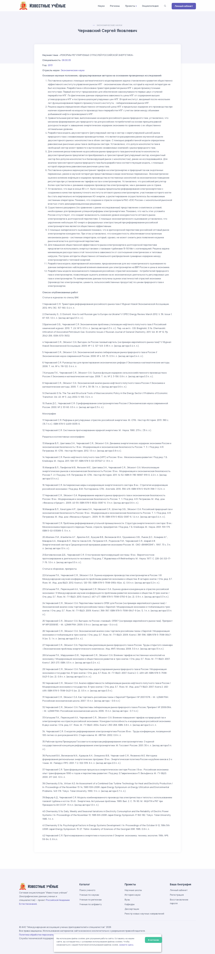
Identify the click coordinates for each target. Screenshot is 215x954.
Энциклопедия (150, 5)
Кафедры (130, 904)
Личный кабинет (184, 6)
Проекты (130, 5)
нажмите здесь (126, 945)
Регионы (115, 5)
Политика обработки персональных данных (43, 934)
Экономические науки (109, 25)
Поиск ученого (87, 890)
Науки (101, 5)
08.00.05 (66, 60)
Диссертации (132, 908)
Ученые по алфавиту (90, 904)
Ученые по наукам (89, 894)
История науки (132, 894)
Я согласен (153, 940)
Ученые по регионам (90, 899)
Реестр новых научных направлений (144, 913)
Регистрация (177, 894)
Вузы (127, 899)
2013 (50, 65)
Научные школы (133, 890)
